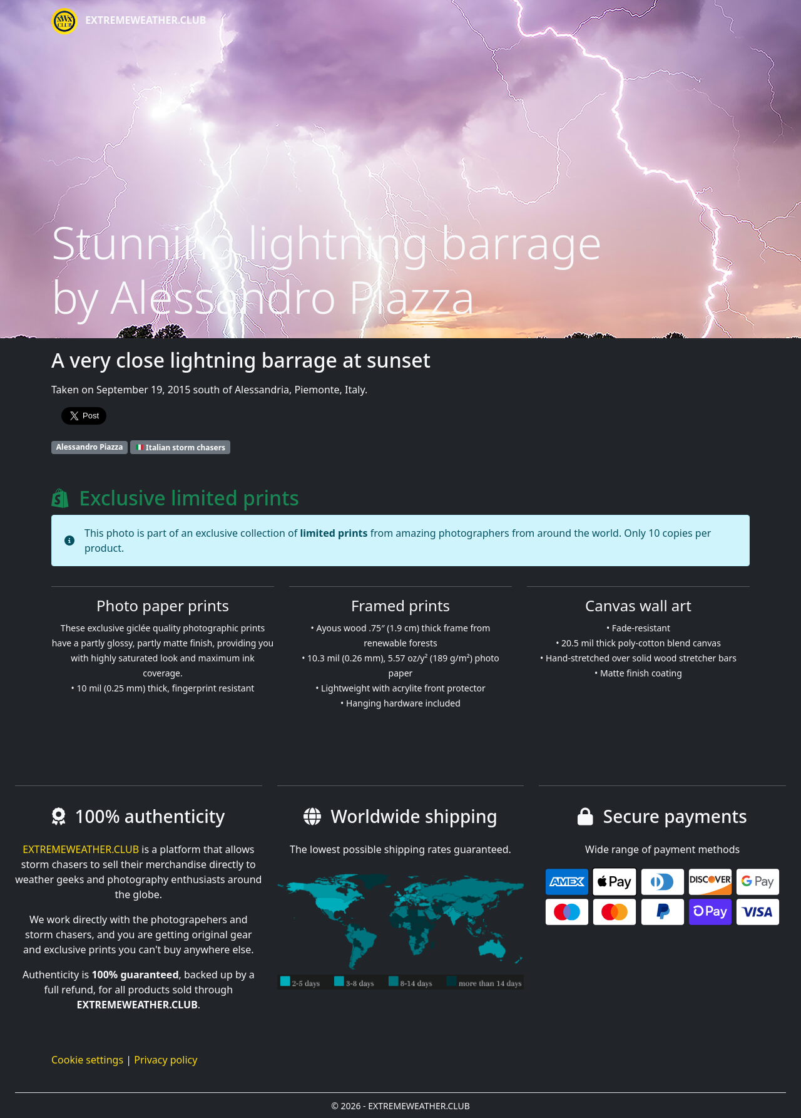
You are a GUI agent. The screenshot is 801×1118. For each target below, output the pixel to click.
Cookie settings (87, 1060)
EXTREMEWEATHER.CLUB (128, 21)
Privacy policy (165, 1060)
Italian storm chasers (180, 447)
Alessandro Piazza (89, 447)
